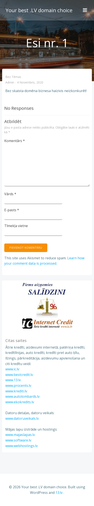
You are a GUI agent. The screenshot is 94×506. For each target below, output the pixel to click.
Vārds (10, 194)
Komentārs (14, 140)
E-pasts (11, 210)
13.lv (59, 492)
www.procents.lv (18, 385)
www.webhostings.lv (21, 445)
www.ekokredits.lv (19, 402)
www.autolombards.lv (22, 396)
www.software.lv (18, 440)
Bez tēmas (13, 77)
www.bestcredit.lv (19, 374)
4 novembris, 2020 (30, 82)
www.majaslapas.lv (20, 434)
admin (9, 82)
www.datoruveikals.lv (22, 418)
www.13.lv (13, 380)
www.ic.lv (12, 369)
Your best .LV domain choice (39, 10)
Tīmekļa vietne (16, 225)
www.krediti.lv (16, 391)
